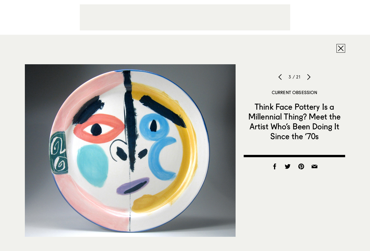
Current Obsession (294, 92)
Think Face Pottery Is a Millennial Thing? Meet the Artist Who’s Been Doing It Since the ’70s (294, 121)
